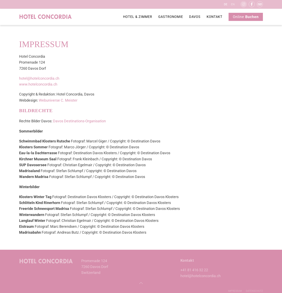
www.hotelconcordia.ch (38, 84)
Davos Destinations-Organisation (79, 121)
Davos (195, 17)
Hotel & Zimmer (137, 17)
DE (225, 4)
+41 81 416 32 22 (194, 270)
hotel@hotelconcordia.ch (39, 78)
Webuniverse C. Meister (58, 100)
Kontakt (214, 17)
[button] (141, 283)
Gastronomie (170, 17)
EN (233, 4)
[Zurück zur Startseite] (45, 17)
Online (246, 17)
